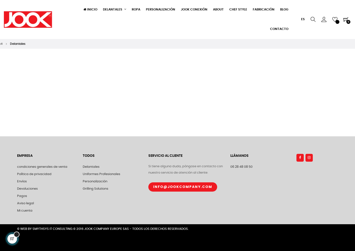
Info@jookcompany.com (182, 187)
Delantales (91, 166)
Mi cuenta (24, 210)
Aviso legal (25, 203)
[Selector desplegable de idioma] (303, 19)
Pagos (22, 196)
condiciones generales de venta (42, 166)
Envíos (22, 181)
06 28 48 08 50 (241, 166)
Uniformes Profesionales (101, 174)
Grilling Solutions (95, 188)
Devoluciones (27, 188)
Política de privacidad (34, 174)
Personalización (95, 181)
